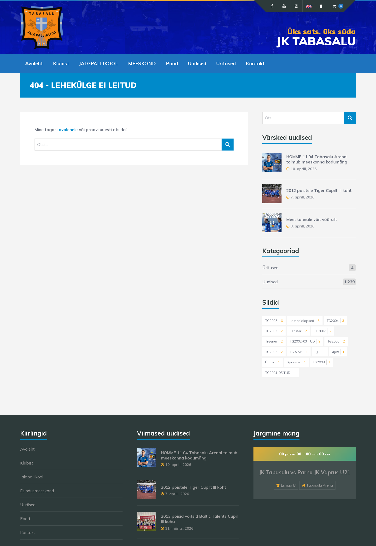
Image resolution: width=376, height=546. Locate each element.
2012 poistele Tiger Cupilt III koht (319, 190)
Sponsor (296, 362)
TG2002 (274, 351)
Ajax (338, 351)
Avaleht (34, 63)
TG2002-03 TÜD (305, 341)
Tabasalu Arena (319, 485)
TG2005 (274, 320)
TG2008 (321, 362)
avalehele (68, 129)
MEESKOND (142, 63)
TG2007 (322, 331)
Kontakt (255, 63)
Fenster (298, 331)
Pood (172, 63)
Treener (274, 341)
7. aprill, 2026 (302, 197)
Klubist (61, 63)
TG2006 (336, 341)
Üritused (226, 63)
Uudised (197, 63)
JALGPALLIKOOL (98, 63)
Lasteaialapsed (305, 320)
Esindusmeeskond (37, 491)
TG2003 (274, 331)
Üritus (272, 362)
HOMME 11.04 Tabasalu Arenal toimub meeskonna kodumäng (316, 159)
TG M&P (299, 351)
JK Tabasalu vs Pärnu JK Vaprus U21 (304, 472)
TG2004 (335, 320)
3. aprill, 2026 (302, 226)
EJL (320, 351)
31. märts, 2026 (179, 528)
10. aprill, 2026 (304, 169)
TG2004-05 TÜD (280, 372)
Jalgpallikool (31, 477)
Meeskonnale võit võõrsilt (311, 219)
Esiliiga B (288, 485)
